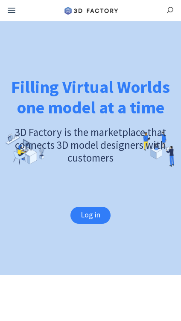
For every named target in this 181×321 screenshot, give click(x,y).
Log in (90, 215)
